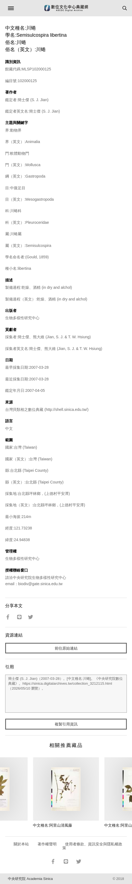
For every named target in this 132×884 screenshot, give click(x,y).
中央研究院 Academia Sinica (30, 879)
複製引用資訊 (66, 724)
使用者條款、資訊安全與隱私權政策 (92, 846)
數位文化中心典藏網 (66, 8)
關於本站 (21, 844)
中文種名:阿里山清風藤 (52, 825)
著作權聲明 (47, 844)
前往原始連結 (66, 648)
